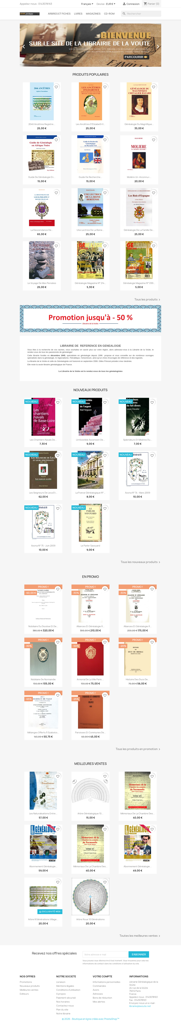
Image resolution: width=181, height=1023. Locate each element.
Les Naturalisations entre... (43, 813)
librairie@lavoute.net (140, 1006)
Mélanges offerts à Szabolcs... (43, 732)
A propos (61, 993)
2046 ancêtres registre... (41, 124)
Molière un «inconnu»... (139, 177)
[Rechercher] (141, 14)
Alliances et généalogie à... (90, 626)
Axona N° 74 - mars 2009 (137, 492)
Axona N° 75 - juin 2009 (43, 545)
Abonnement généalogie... (138, 866)
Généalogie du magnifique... (139, 124)
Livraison (60, 982)
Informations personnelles (106, 982)
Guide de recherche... (90, 177)
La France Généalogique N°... (90, 492)
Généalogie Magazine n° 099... (139, 283)
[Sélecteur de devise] (111, 4)
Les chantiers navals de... (43, 439)
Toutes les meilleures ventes (140, 936)
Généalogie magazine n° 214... (90, 283)
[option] (90, 45)
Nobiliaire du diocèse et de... (43, 626)
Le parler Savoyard (90, 545)
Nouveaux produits (30, 985)
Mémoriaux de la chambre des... (137, 813)
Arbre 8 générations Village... (43, 919)
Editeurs (24, 993)
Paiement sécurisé (66, 997)
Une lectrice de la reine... (90, 230)
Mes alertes (99, 1001)
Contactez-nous (65, 1005)
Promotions (26, 982)
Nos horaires (63, 1001)
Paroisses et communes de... (90, 732)
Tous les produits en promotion (138, 749)
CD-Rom (109, 13)
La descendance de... (42, 230)
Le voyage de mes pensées (42, 283)
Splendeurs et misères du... (137, 439)
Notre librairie (63, 1013)
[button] (30, 45)
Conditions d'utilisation (68, 989)
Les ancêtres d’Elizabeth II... (90, 124)
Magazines (93, 13)
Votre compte (102, 976)
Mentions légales (65, 985)
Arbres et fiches (59, 13)
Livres (78, 13)
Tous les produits (147, 300)
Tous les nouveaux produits (141, 562)
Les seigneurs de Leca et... (43, 492)
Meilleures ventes (29, 989)
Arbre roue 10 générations (90, 919)
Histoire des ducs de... (138, 679)
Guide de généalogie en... (41, 177)
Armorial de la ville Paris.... (90, 679)
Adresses (98, 993)
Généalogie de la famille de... (139, 230)
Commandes (99, 985)
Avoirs (96, 989)
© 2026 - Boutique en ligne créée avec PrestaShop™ (90, 1019)
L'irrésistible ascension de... (90, 439)
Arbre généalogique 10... (90, 813)
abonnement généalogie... (43, 866)
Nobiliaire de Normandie (43, 679)
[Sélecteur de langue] (87, 4)
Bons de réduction (102, 997)
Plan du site (62, 1009)
